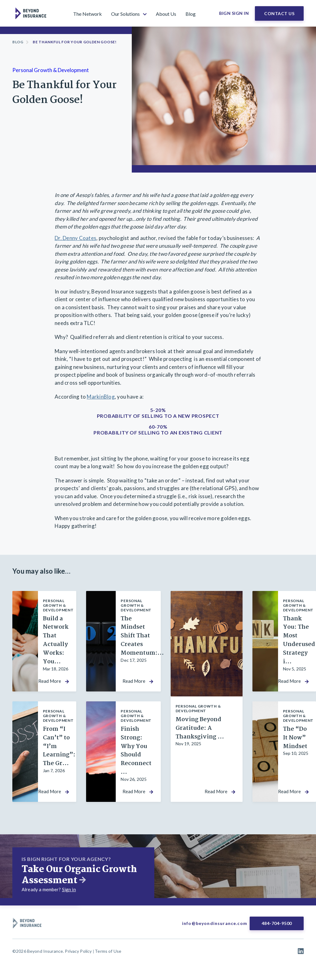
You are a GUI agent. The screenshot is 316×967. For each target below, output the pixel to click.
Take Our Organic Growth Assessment (79, 875)
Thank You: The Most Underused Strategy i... (299, 640)
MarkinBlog (101, 396)
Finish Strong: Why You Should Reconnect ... (136, 751)
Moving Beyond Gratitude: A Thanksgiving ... (200, 728)
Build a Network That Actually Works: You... (56, 640)
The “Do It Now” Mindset (295, 738)
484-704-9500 (277, 923)
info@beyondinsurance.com (214, 923)
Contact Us (279, 13)
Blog (17, 42)
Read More (49, 681)
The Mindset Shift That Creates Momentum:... (142, 636)
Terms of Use (108, 951)
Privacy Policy (78, 951)
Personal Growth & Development (50, 70)
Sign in (69, 889)
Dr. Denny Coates (75, 238)
